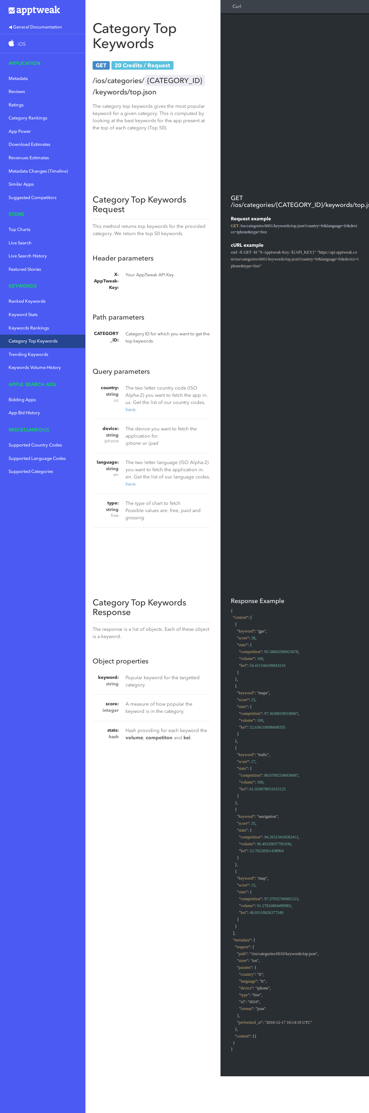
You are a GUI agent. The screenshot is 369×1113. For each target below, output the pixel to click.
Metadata (18, 78)
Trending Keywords (28, 354)
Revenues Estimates (29, 157)
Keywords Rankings (29, 328)
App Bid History (24, 412)
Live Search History (28, 255)
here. (131, 410)
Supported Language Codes (37, 458)
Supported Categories (31, 471)
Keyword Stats (23, 314)
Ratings (16, 104)
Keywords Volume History (35, 367)
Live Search (20, 242)
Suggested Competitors (33, 197)
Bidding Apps (22, 399)
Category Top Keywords (33, 341)
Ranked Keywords (27, 301)
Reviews (17, 91)
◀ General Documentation (35, 27)
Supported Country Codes (35, 445)
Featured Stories (25, 269)
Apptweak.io (42, 10)
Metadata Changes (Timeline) (38, 171)
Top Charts (20, 229)
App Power (20, 131)
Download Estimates (29, 144)
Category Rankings (28, 117)
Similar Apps (21, 184)
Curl (237, 6)
